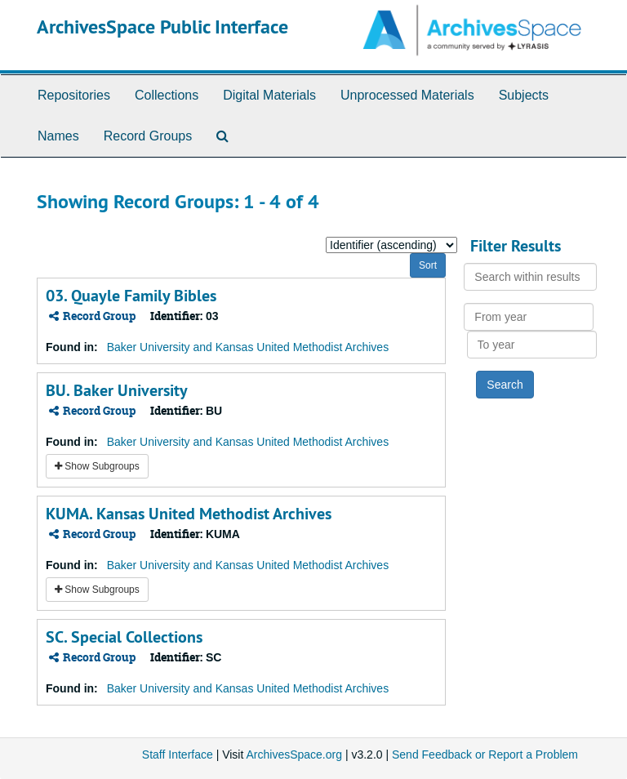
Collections (166, 95)
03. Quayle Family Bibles (131, 295)
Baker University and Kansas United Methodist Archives (248, 347)
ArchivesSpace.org (294, 754)
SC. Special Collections (124, 637)
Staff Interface (177, 754)
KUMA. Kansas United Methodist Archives (188, 513)
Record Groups (148, 136)
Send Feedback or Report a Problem (485, 754)
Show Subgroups (97, 466)
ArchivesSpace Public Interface (162, 26)
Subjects (524, 95)
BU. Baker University (117, 390)
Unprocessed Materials (407, 95)
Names (58, 136)
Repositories (74, 95)
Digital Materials (269, 95)
